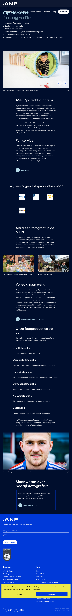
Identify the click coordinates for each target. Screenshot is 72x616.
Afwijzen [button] (20, 594)
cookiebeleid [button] (36, 589)
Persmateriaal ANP (43, 599)
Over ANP (40, 574)
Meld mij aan (10, 542)
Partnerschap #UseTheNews (47, 582)
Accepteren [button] (51, 594)
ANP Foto (40, 577)
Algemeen (8, 535)
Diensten (47, 12)
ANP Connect (41, 579)
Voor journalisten (21, 12)
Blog (54, 12)
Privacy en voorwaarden (45, 601)
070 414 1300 (8, 582)
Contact (63, 12)
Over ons (8, 12)
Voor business (35, 12)
